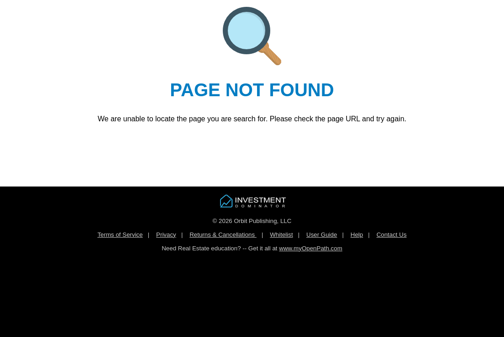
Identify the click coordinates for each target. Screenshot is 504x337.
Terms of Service (119, 234)
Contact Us (392, 234)
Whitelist (281, 234)
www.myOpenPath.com (310, 248)
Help (357, 234)
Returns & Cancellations (223, 234)
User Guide (321, 234)
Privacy (166, 234)
